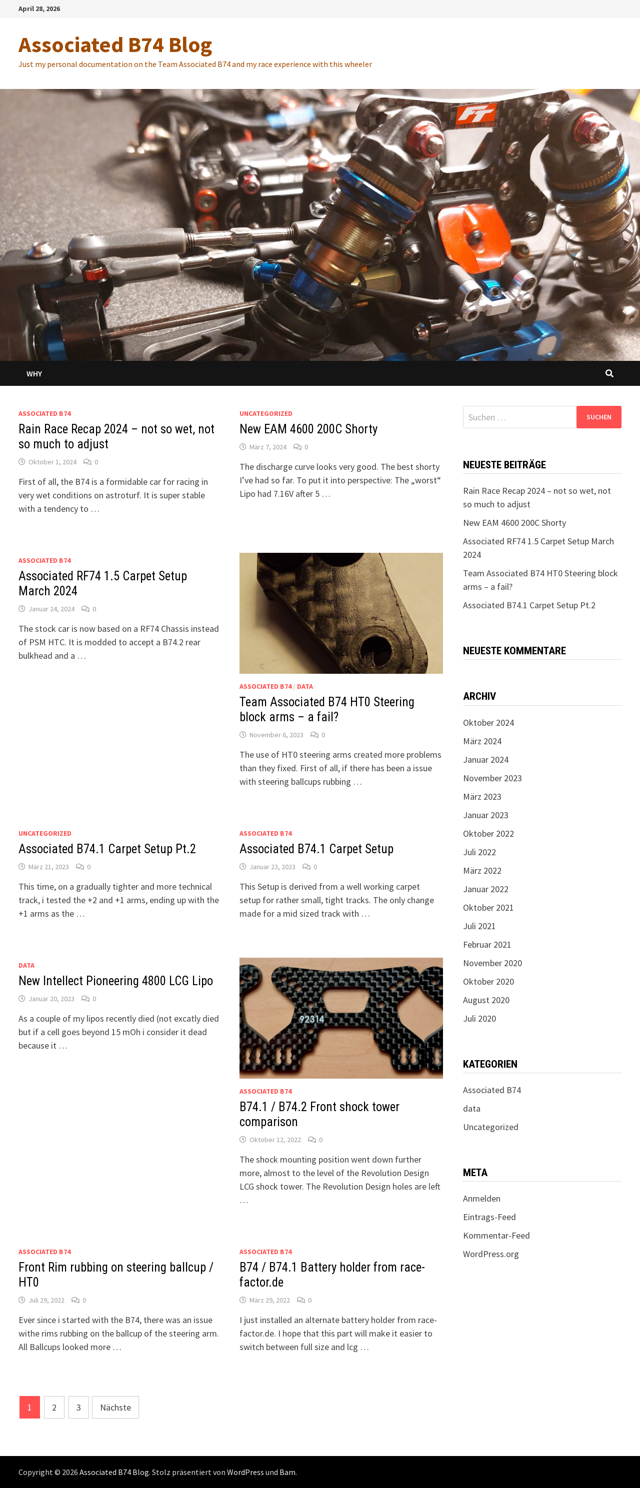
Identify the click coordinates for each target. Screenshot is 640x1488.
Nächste (115, 1407)
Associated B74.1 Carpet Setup (317, 849)
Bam (288, 1472)
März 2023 (482, 796)
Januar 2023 (485, 815)
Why (34, 373)
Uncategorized (266, 413)
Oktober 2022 (488, 833)
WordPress (245, 1472)
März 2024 (482, 741)
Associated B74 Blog (115, 44)
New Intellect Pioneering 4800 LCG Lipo (115, 981)
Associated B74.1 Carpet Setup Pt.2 (107, 849)
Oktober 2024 (488, 722)
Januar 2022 (485, 889)
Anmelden (481, 1198)
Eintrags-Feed (489, 1217)
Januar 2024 (485, 759)
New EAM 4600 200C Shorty (309, 429)
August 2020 (486, 1000)
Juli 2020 (479, 1018)
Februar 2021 (487, 944)
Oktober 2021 (488, 907)
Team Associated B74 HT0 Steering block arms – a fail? (327, 709)
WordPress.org (491, 1254)
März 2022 (482, 870)
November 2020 (492, 963)
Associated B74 (44, 413)
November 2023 (492, 778)
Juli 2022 (479, 852)
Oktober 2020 (488, 981)
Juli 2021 (479, 926)
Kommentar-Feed (496, 1235)
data (305, 686)
